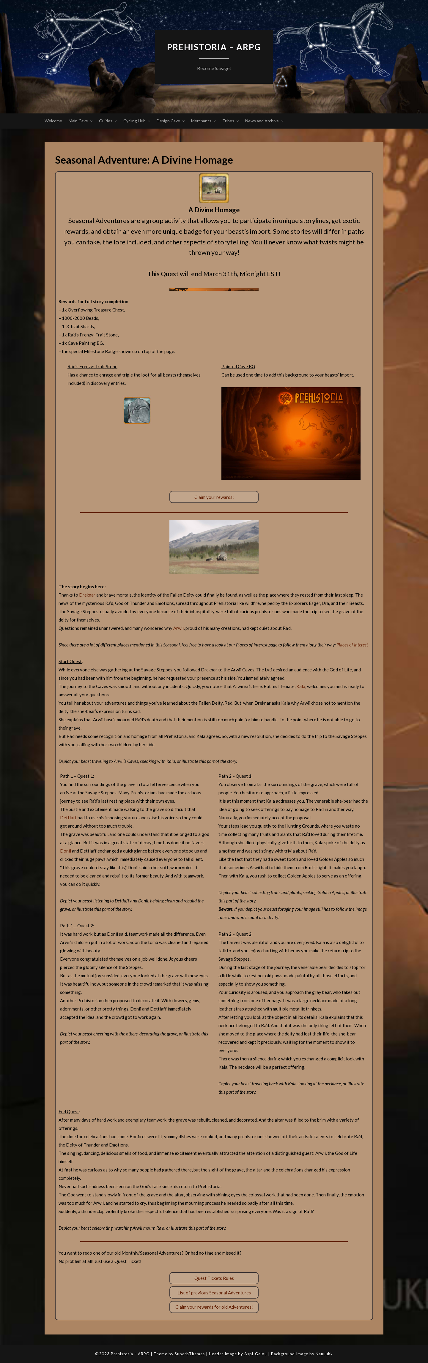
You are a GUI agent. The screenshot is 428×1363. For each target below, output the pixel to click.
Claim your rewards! (214, 497)
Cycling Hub (134, 120)
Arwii (178, 628)
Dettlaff (68, 817)
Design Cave (168, 120)
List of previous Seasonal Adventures (214, 1292)
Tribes (228, 120)
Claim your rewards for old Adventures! (214, 1307)
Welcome (53, 120)
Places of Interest (352, 644)
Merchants (201, 120)
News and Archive (262, 120)
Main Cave (78, 120)
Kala (300, 686)
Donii (65, 850)
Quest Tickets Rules (214, 1278)
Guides (105, 120)
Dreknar (87, 594)
